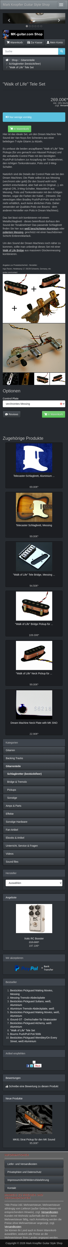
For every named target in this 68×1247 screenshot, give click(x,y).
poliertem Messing (13, 232)
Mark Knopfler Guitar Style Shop (26, 5)
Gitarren (10, 750)
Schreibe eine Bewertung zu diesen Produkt (33, 1086)
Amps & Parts (13, 805)
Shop (15, 60)
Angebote (11, 897)
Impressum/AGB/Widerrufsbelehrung (28, 1180)
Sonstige (11, 797)
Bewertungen (13, 1078)
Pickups (11, 789)
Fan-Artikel (12, 829)
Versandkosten (49, 1212)
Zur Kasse (34, 42)
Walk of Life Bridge (13, 250)
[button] (7, 18)
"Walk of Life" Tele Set (21, 67)
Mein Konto (55, 42)
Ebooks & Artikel (15, 837)
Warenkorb (15, 42)
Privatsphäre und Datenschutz (24, 1172)
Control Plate (10, 398)
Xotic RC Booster (34, 938)
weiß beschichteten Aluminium (41, 228)
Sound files (12, 861)
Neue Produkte (14, 1098)
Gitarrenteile (28, 60)
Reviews (11, 414)
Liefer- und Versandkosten (22, 1164)
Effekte (10, 813)
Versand (64, 105)
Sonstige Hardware (16, 821)
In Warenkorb (19, 128)
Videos (10, 853)
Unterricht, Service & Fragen (22, 845)
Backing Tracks (14, 758)
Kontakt (11, 1188)
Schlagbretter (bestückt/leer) (25, 63)
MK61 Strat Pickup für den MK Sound (34, 1139)
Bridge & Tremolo (16, 781)
